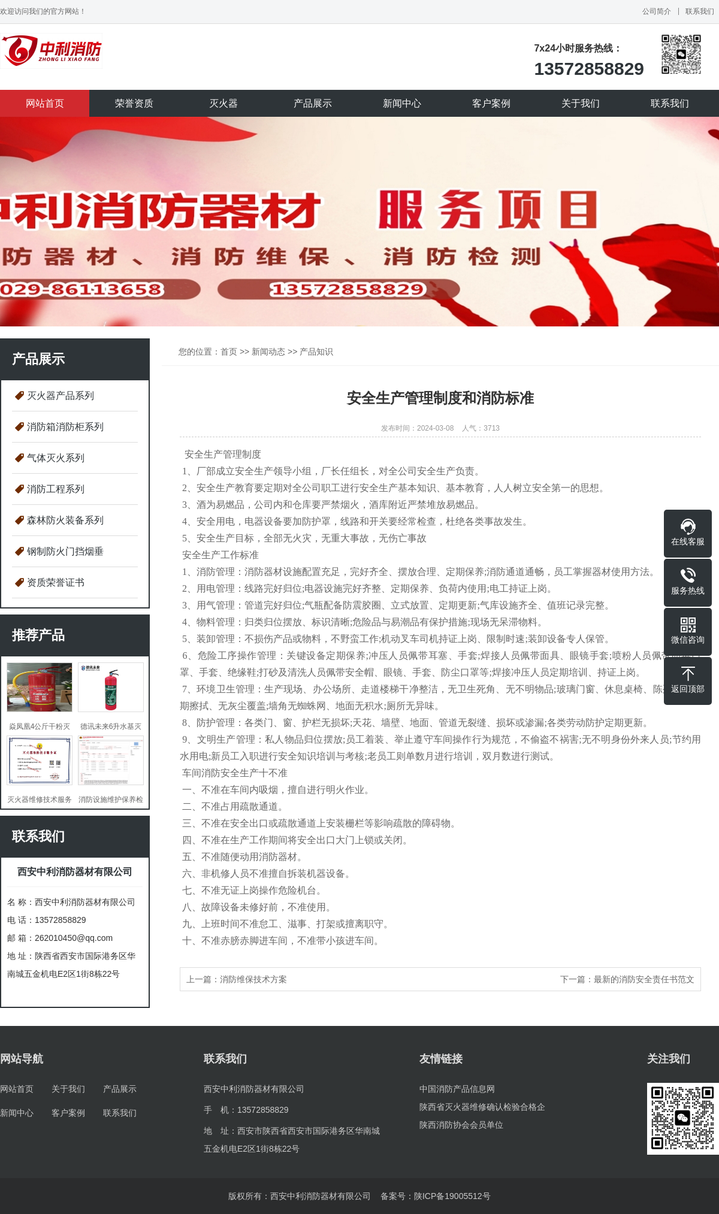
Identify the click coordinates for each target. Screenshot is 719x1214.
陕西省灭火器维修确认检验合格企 (482, 1107)
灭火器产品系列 (60, 395)
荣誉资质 (134, 103)
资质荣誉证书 (55, 582)
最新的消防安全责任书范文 (644, 979)
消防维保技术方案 (253, 979)
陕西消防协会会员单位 (461, 1125)
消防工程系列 (55, 489)
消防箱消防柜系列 (65, 427)
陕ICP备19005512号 (452, 1196)
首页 (228, 351)
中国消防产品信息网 (457, 1089)
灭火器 (223, 103)
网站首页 (45, 103)
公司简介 (656, 11)
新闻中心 (402, 103)
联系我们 (699, 11)
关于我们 (580, 103)
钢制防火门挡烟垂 (65, 551)
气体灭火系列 (55, 458)
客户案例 (491, 103)
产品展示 (313, 103)
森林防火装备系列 (65, 520)
